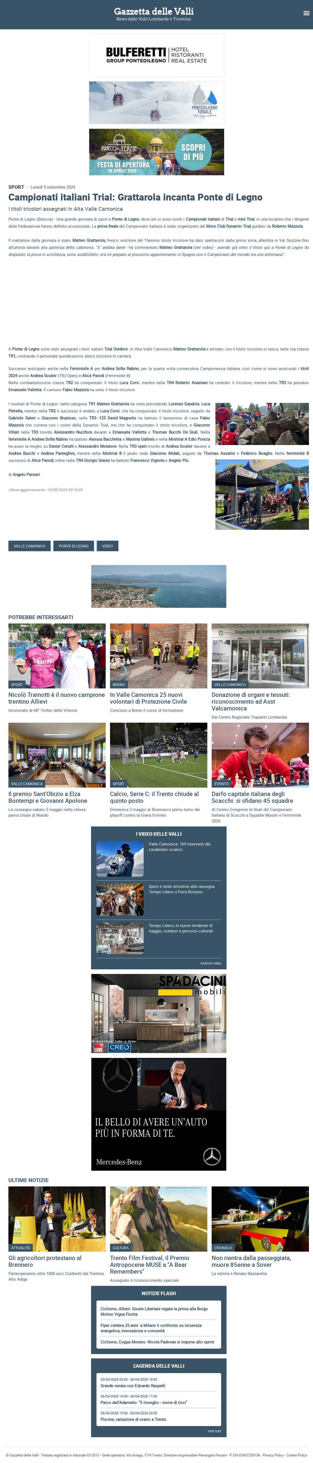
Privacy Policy (273, 1455)
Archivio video (211, 963)
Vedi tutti (214, 1431)
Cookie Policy (296, 1455)
